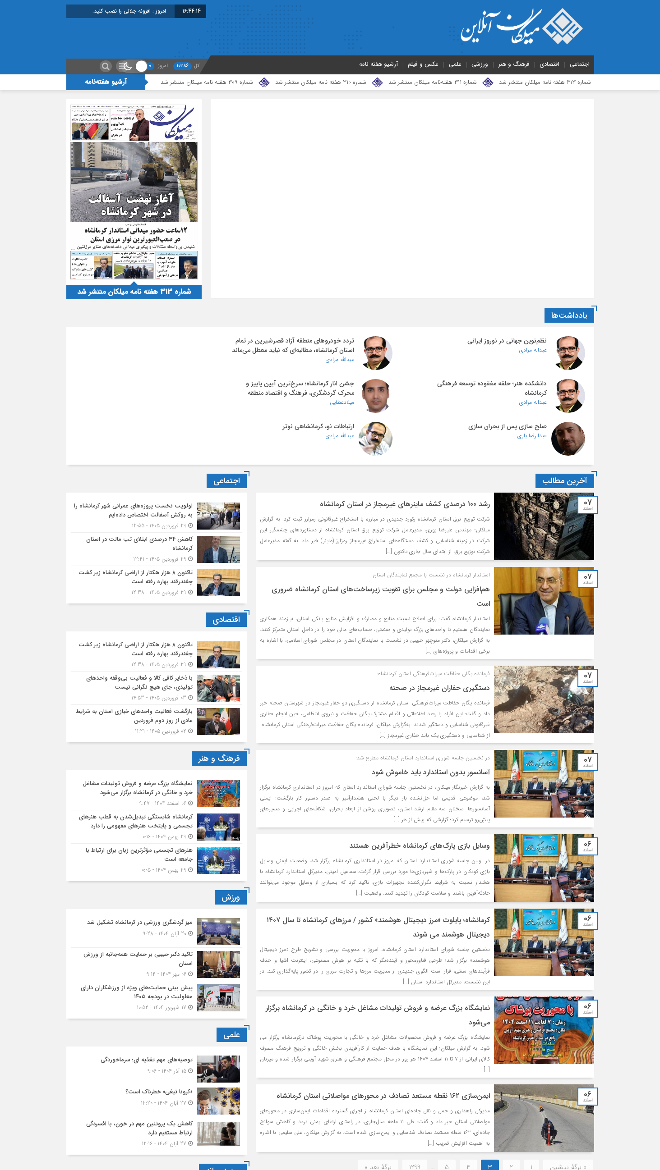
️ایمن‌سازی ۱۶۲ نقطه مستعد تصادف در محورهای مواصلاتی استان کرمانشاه (380, 1056)
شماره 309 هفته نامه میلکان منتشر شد (207, 82)
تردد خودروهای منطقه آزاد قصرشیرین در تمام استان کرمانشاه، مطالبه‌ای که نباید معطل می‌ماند (320, 350)
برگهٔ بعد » (378, 1127)
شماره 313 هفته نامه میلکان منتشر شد (545, 82)
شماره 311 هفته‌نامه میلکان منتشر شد (432, 82)
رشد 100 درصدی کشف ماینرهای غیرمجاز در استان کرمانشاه (403, 464)
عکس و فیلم (423, 64)
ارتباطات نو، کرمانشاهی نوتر (165, 387)
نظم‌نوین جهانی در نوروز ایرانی (507, 341)
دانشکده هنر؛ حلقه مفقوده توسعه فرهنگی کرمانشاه (146, 345)
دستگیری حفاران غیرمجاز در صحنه (438, 648)
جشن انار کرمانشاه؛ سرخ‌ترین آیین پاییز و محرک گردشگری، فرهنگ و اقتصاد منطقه (492, 391)
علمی (455, 64)
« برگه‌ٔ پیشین (568, 1127)
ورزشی (479, 64)
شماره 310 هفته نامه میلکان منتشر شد (320, 82)
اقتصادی (549, 64)
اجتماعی (580, 64)
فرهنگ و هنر (514, 64)
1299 (414, 1127)
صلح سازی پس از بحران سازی (334, 387)
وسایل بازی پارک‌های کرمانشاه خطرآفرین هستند (417, 806)
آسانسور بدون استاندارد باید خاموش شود (429, 732)
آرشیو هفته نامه (378, 64)
